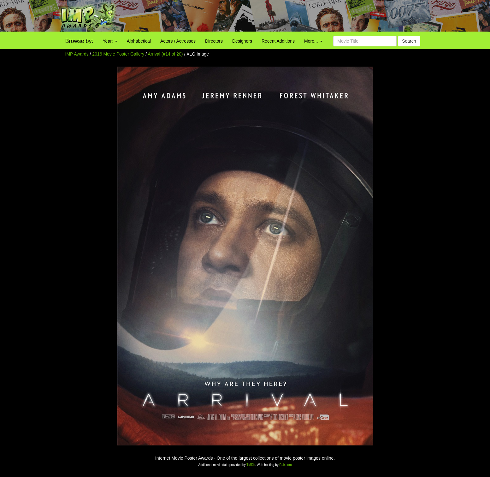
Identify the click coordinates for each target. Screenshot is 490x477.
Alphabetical (139, 41)
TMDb (250, 465)
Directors (214, 41)
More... (313, 41)
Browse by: (79, 41)
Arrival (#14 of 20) (165, 54)
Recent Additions (278, 41)
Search (409, 41)
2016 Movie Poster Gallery (118, 54)
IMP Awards (77, 54)
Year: (110, 41)
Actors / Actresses (178, 41)
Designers (242, 41)
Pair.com (286, 465)
